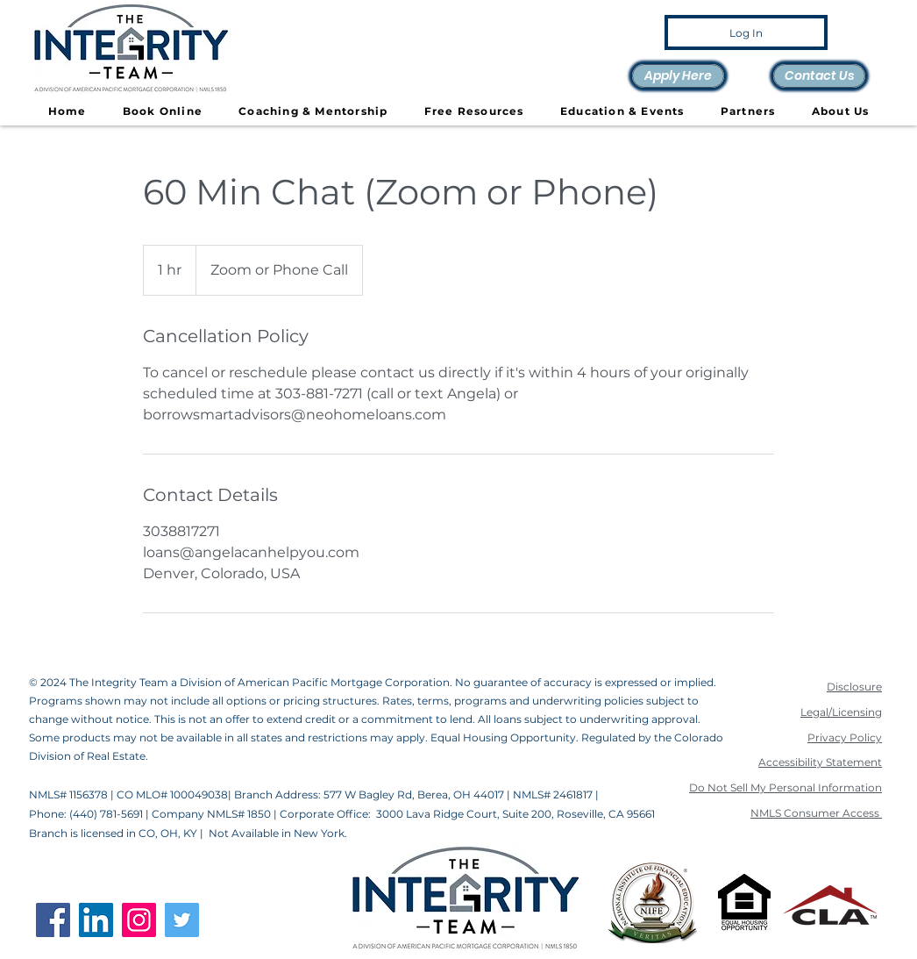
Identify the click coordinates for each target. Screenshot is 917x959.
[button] (474, 112)
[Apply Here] (678, 76)
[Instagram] (139, 920)
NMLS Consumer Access (816, 812)
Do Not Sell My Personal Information (785, 787)
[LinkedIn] (96, 920)
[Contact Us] (819, 76)
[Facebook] (53, 920)
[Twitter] (182, 920)
